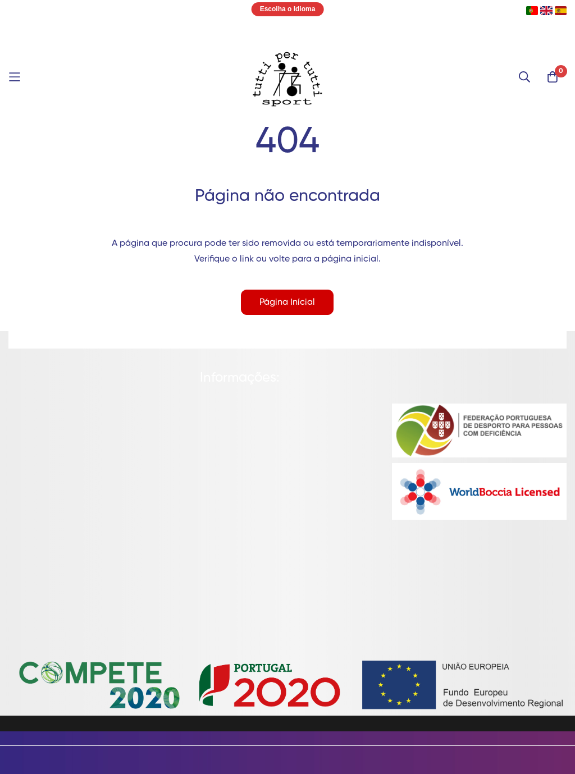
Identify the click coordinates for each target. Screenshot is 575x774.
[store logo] (287, 77)
